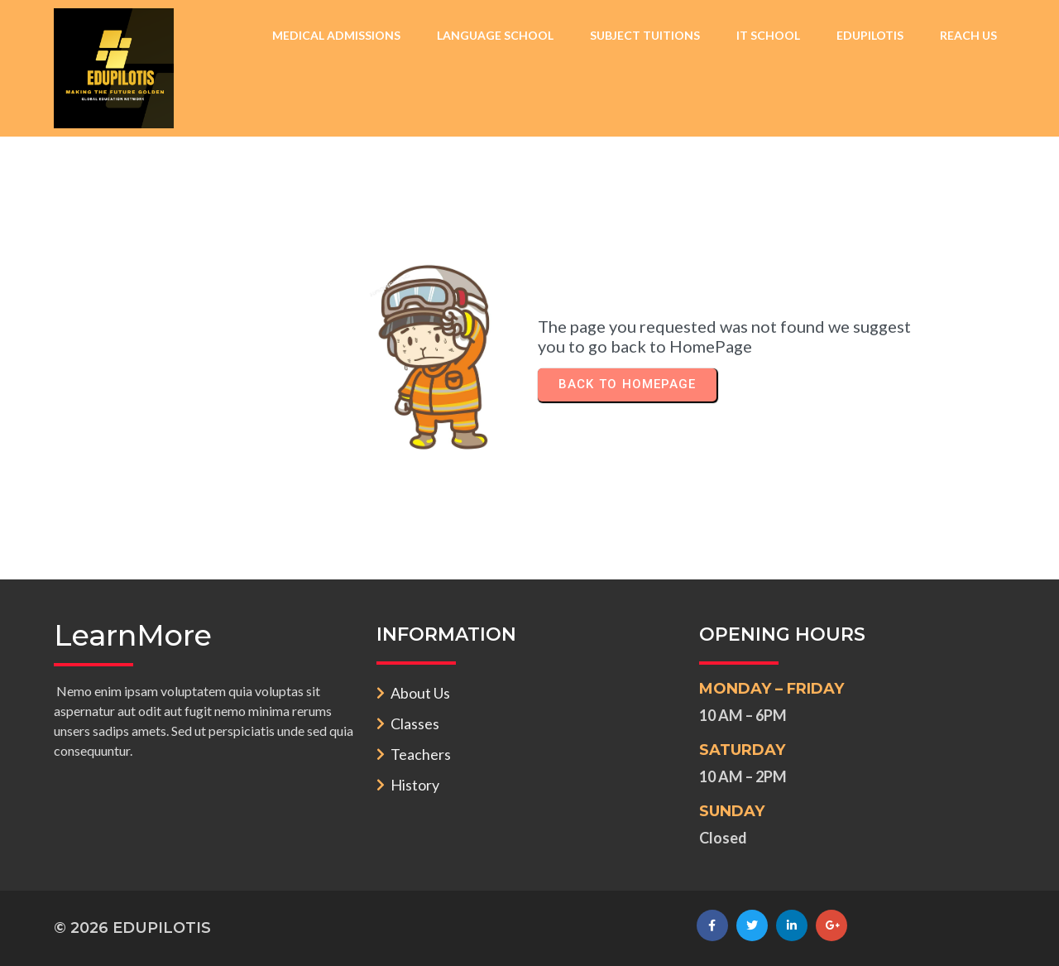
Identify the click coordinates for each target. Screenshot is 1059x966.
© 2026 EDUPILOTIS (132, 928)
